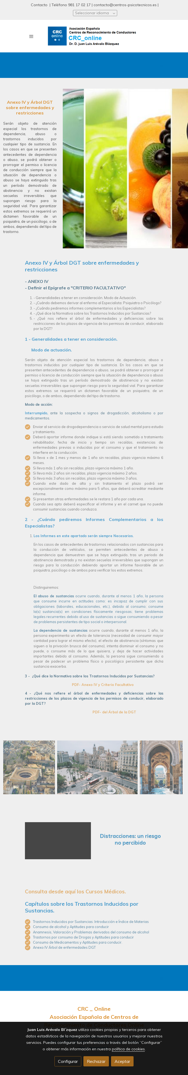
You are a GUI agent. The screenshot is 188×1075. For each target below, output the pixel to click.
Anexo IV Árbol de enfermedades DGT (64, 947)
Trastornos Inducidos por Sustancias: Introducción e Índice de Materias (91, 921)
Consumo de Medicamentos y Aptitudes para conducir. (77, 942)
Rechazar (96, 1061)
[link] (94, 36)
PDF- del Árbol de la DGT (114, 712)
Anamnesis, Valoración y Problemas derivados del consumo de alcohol (91, 932)
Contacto (40, 4)
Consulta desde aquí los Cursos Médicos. (76, 891)
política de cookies (128, 1049)
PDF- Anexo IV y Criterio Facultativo (102, 684)
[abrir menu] (31, 36)
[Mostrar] (29, 767)
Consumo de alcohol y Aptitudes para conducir (71, 927)
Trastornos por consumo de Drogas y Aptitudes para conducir (83, 937)
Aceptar (122, 1061)
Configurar (68, 1061)
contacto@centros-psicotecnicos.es (125, 4)
